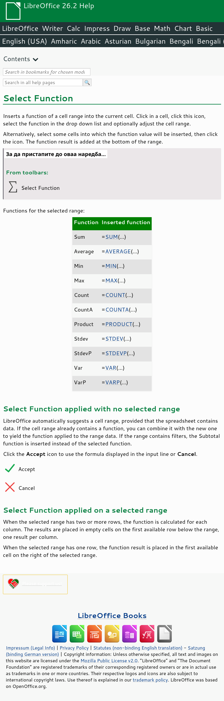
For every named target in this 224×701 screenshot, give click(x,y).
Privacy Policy (74, 648)
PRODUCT (118, 324)
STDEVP (116, 353)
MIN (110, 266)
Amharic (64, 41)
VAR (110, 367)
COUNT (115, 295)
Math (162, 28)
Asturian (118, 41)
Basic (204, 28)
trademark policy (150, 680)
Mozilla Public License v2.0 (109, 660)
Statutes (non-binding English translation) (137, 648)
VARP (112, 382)
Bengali (181, 41)
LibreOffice (20, 28)
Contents (16, 58)
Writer (52, 28)
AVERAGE (118, 251)
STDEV (114, 338)
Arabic (90, 41)
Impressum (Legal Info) (30, 648)
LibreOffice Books (112, 615)
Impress (97, 28)
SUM (111, 236)
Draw (122, 28)
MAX (111, 280)
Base (142, 28)
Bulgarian (150, 41)
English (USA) (24, 41)
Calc (73, 28)
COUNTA (117, 309)
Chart (183, 28)
